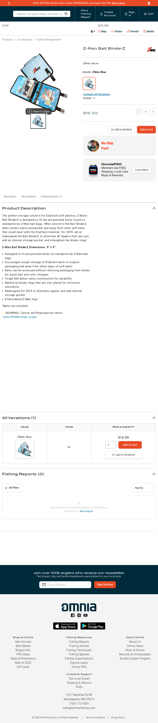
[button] (79, 208)
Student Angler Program (135, 658)
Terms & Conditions (95, 717)
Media (148, 31)
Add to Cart (146, 129)
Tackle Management (48, 39)
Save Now (118, 3)
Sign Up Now (111, 584)
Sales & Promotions (23, 658)
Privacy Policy (118, 717)
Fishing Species (79, 654)
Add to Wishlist (121, 129)
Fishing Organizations (79, 658)
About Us (135, 641)
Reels (40, 31)
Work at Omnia (134, 650)
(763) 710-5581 (79, 703)
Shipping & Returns (79, 683)
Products (7, 39)
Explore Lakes (79, 662)
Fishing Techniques (78, 650)
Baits (5, 31)
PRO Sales (23, 654)
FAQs (79, 687)
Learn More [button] (142, 169)
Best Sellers (23, 646)
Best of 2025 (23, 662)
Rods (28, 31)
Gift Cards (23, 667)
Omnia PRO (79, 667)
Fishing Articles (79, 646)
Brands (133, 31)
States (116, 31)
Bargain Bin (23, 650)
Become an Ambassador (135, 654)
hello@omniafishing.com (79, 708)
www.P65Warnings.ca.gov (20, 317)
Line (16, 31)
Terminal (54, 31)
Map (102, 31)
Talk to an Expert (79, 678)
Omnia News (135, 646)
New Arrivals (23, 641)
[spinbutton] (110, 444)
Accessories (72, 31)
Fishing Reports (79, 641)
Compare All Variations (96, 94)
